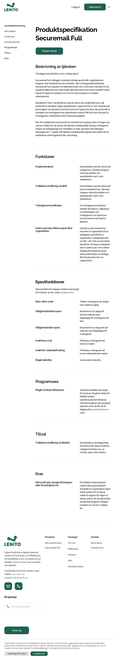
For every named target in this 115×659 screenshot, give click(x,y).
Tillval (7, 53)
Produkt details (49, 51)
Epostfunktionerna (100, 409)
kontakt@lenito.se (20, 577)
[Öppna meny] (109, 7)
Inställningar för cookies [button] (16, 654)
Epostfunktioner (12, 42)
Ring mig (16, 630)
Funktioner (9, 36)
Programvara (10, 47)
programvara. (67, 292)
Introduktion (10, 31)
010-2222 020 (18, 574)
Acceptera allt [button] (39, 654)
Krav (6, 58)
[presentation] (25, 623)
